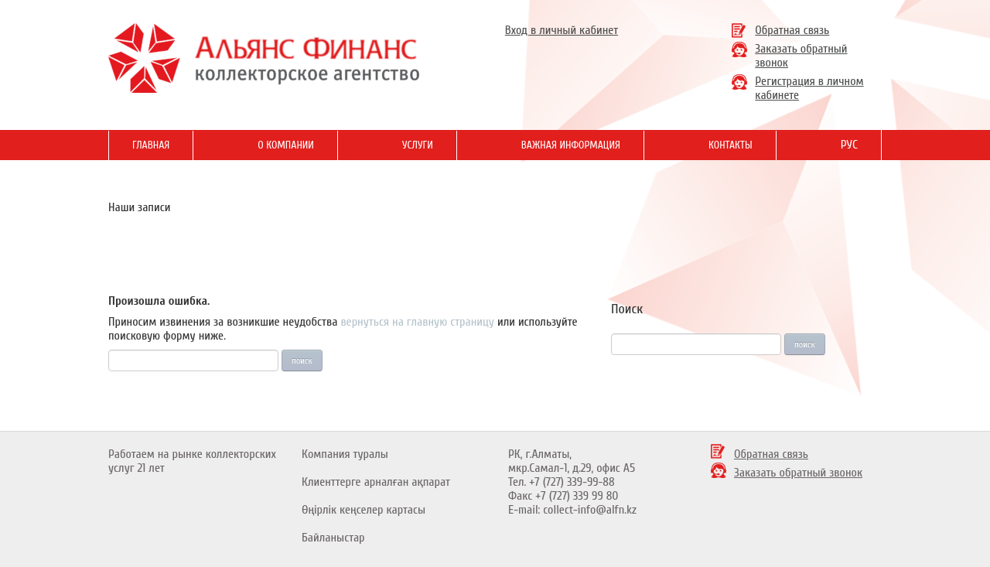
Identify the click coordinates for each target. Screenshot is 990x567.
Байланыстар (333, 538)
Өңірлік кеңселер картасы (363, 510)
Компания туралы (345, 454)
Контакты (730, 145)
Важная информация (570, 145)
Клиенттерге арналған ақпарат (376, 482)
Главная (150, 145)
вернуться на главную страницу (417, 322)
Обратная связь (792, 30)
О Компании (286, 145)
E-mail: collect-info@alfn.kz (572, 510)
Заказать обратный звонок (798, 473)
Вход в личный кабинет (561, 30)
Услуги (417, 145)
